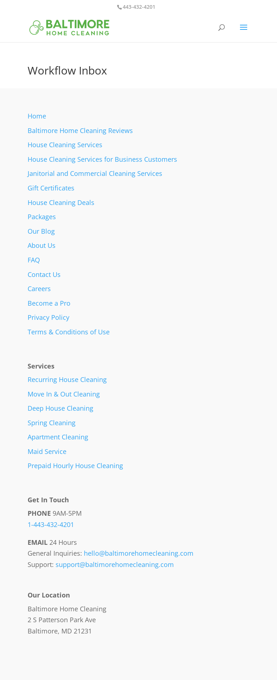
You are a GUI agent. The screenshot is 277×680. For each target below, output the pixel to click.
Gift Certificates (51, 188)
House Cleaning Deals (61, 202)
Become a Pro (49, 303)
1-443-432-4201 (51, 524)
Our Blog (41, 231)
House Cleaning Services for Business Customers (102, 159)
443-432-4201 (139, 6)
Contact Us (44, 274)
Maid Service (47, 451)
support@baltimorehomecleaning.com (115, 564)
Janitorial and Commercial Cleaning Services (95, 173)
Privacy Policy (48, 317)
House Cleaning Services (65, 144)
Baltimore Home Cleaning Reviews (80, 130)
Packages (42, 216)
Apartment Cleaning (58, 436)
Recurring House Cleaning (67, 379)
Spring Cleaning (52, 422)
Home (37, 116)
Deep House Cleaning (60, 408)
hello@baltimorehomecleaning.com (139, 553)
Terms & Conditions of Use (69, 331)
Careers (39, 288)
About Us (42, 245)
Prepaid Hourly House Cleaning (75, 465)
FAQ (34, 259)
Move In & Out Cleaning (64, 394)
